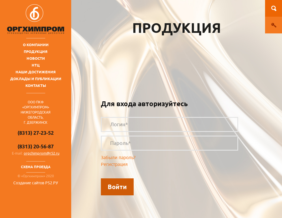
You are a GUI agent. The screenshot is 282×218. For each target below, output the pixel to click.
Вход (273, 25)
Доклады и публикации (35, 78)
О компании (36, 44)
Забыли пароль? (118, 158)
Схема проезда (36, 167)
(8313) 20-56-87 (36, 146)
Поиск (273, 8)
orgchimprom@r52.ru (41, 153)
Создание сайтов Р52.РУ (35, 183)
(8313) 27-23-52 (36, 133)
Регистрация (114, 164)
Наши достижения (36, 72)
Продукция (35, 51)
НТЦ (36, 65)
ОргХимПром (35, 19)
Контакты (35, 85)
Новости (36, 58)
